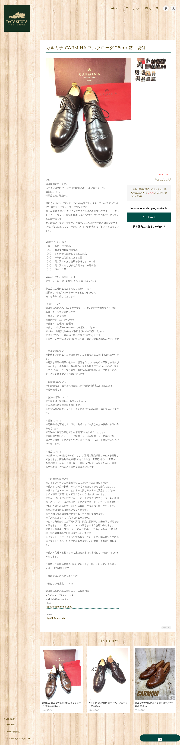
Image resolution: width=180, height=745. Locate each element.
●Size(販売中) (13, 53)
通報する (166, 628)
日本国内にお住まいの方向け (149, 226)
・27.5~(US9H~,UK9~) (19, 76)
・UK (10, 90)
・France (13, 103)
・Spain (12, 110)
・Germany (14, 124)
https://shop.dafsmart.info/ (61, 606)
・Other (13, 137)
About (115, 8)
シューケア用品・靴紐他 (18, 185)
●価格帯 (10, 144)
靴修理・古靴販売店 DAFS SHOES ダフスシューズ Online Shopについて (19, 259)
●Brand (11, 83)
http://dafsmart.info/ (58, 618)
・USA (11, 117)
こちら (151, 192)
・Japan (12, 131)
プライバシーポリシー (137, 731)
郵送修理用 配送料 (16, 199)
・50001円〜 (14, 178)
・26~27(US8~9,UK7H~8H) (20, 68)
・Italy (12, 97)
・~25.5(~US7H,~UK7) (19, 60)
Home (101, 8)
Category (132, 8)
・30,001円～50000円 (18, 171)
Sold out (149, 217)
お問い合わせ (13, 276)
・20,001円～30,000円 (19, 165)
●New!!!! (11, 46)
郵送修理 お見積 (15, 206)
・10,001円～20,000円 (19, 158)
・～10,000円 (14, 151)
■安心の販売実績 (15, 192)
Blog (148, 8)
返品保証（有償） (15, 213)
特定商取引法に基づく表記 (19, 269)
